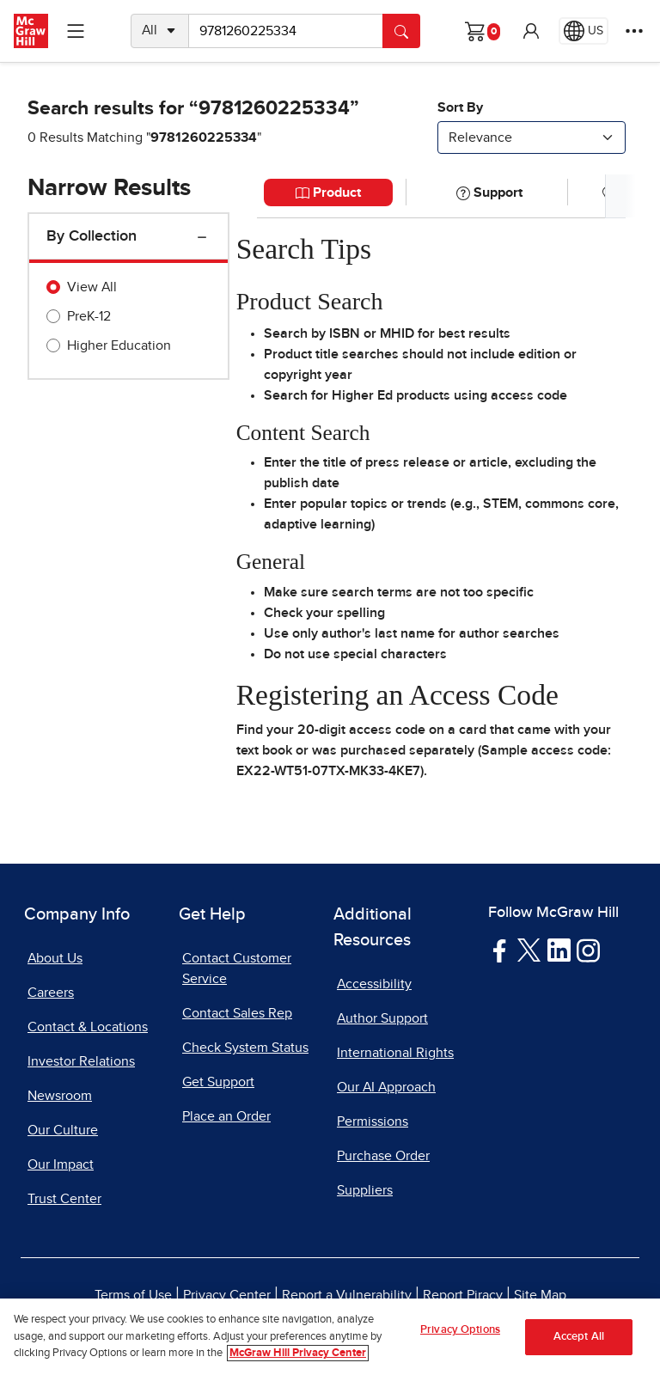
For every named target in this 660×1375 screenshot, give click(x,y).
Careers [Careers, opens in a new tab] (51, 992)
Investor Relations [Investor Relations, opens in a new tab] (81, 1061)
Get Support (218, 1082)
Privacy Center (227, 1295)
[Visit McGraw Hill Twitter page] (529, 949)
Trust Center (64, 1199)
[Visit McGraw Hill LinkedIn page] (559, 949)
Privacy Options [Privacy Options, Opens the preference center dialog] (460, 1329)
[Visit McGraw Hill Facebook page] (499, 949)
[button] (531, 31)
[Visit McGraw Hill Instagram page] (588, 949)
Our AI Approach (386, 1087)
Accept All (578, 1336)
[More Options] (634, 31)
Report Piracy (463, 1295)
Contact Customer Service (236, 968)
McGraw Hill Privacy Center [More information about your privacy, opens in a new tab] (297, 1353)
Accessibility (374, 984)
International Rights (395, 1053)
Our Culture (63, 1130)
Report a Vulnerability (347, 1295)
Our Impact (61, 1164)
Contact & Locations (88, 1027)
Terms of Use (133, 1295)
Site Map (540, 1295)
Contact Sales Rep (237, 1013)
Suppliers (365, 1190)
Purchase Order (383, 1156)
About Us (55, 958)
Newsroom (60, 1096)
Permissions (372, 1121)
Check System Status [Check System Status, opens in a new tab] (245, 1047)
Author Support (382, 1018)
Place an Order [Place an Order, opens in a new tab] (226, 1116)
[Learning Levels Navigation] (75, 31)
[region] (330, 1337)
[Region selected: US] (583, 31)
